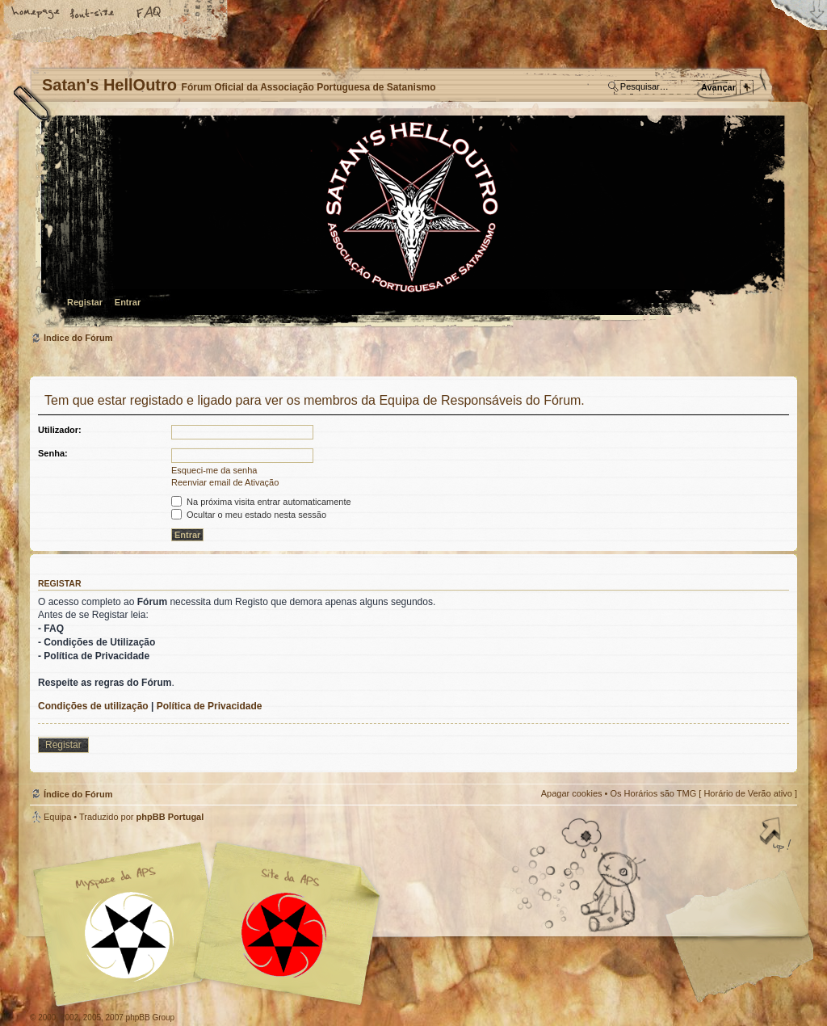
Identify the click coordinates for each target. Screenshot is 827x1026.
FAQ (149, 13)
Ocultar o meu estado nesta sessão (248, 514)
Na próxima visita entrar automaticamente (261, 502)
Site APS (284, 935)
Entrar (128, 302)
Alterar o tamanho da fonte (93, 13)
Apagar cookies (571, 793)
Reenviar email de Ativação (225, 482)
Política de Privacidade (209, 706)
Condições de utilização (93, 706)
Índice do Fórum (411, 223)
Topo (777, 836)
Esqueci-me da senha (214, 470)
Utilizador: (60, 430)
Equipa (57, 817)
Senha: (53, 453)
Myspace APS (211, 924)
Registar (85, 302)
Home (36, 13)
